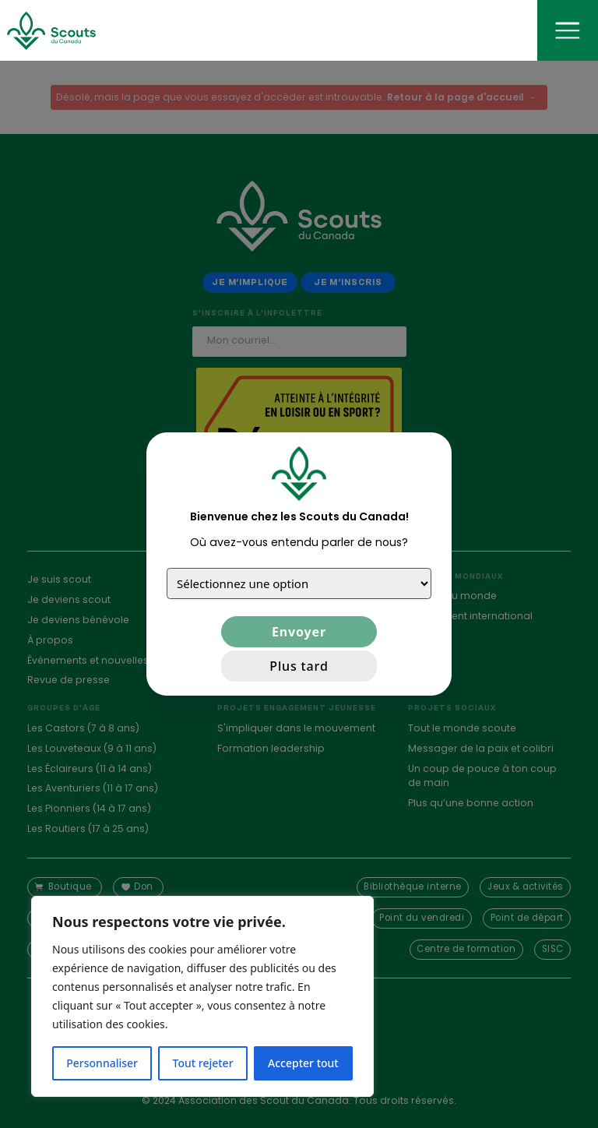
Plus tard (298, 666)
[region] (202, 996)
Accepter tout (303, 1063)
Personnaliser (102, 1063)
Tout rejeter (203, 1063)
